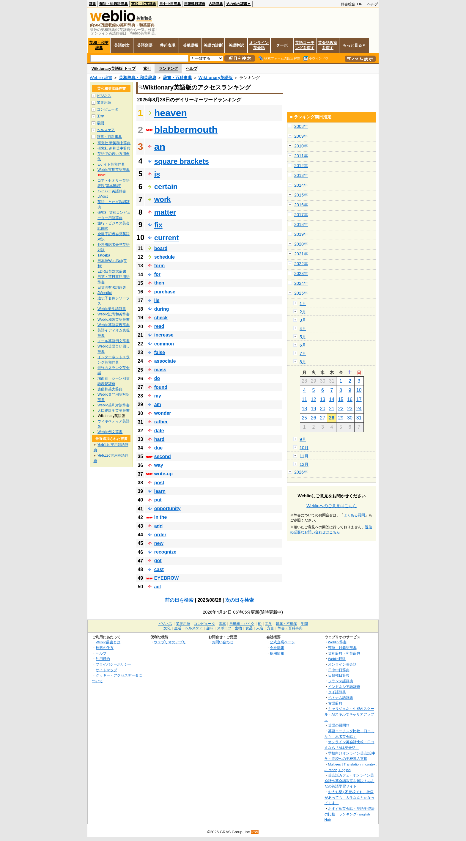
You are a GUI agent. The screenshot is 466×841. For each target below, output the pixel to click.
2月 (303, 311)
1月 (303, 303)
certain (166, 187)
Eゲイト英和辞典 (111, 164)
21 (331, 408)
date (159, 430)
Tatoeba (103, 255)
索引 (147, 68)
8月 (303, 361)
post (159, 482)
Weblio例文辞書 (109, 432)
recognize (165, 551)
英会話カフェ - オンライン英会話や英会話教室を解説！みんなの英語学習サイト (349, 780)
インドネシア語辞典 (344, 686)
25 (304, 417)
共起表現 (167, 45)
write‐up (163, 473)
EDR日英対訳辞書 (111, 271)
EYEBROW (166, 578)
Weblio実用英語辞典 (113, 170)
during (161, 309)
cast (159, 569)
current (166, 238)
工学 (100, 116)
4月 (303, 328)
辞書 (92, 4)
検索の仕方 (105, 648)
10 (359, 390)
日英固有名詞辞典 (111, 287)
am (157, 404)
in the (160, 517)
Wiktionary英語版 (216, 77)
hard (159, 439)
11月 (304, 456)
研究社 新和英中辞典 (113, 148)
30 (349, 417)
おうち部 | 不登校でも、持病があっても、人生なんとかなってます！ (349, 797)
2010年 (301, 146)
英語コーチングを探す (304, 45)
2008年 (301, 126)
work (162, 199)
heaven (170, 113)
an (159, 146)
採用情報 (277, 653)
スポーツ (224, 628)
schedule (164, 257)
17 (359, 399)
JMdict (102, 196)
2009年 (301, 136)
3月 (303, 320)
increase (164, 334)
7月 (303, 353)
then (159, 282)
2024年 (301, 283)
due (158, 447)
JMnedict (104, 293)
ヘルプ (372, 4)
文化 (167, 628)
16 (349, 399)
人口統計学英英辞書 (113, 410)
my (157, 395)
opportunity (167, 508)
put (158, 499)
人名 (259, 628)
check (161, 317)
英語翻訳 (236, 45)
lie (157, 300)
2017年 (301, 214)
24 (359, 408)
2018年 (301, 224)
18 (304, 408)
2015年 (301, 195)
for (157, 274)
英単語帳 (190, 45)
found (160, 387)
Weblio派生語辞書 (111, 309)
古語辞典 (216, 4)
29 (341, 417)
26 (313, 417)
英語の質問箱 (339, 725)
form (159, 265)
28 (331, 417)
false (159, 352)
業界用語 (104, 102)
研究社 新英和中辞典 (113, 143)
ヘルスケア (106, 130)
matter (165, 212)
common (164, 343)
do (157, 378)
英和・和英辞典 (143, 4)
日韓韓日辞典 (194, 4)
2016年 (301, 204)
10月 (304, 447)
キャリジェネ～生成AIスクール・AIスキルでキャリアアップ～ (349, 714)
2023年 (301, 273)
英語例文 (122, 45)
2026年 (301, 472)
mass (160, 369)
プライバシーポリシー (113, 664)
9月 (303, 439)
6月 (303, 345)
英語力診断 (213, 45)
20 (322, 408)
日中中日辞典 (170, 4)
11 (304, 399)
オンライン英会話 (259, 45)
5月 (303, 336)
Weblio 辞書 (101, 77)
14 (331, 399)
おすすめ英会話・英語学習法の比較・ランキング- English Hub (349, 814)
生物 (238, 628)
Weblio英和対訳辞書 (113, 405)
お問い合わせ (222, 642)
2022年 (301, 263)
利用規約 (103, 659)
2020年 (301, 244)
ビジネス (104, 96)
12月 (304, 464)
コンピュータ (107, 109)
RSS (255, 832)
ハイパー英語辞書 (111, 191)
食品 (249, 628)
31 (359, 417)
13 (322, 399)
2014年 (301, 185)
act (157, 586)
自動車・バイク (241, 623)
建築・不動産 (286, 623)
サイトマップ (106, 670)
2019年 (301, 234)
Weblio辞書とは (108, 642)
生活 (177, 628)
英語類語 (144, 45)
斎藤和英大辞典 (109, 389)
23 (349, 408)
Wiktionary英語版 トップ (114, 68)
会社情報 (277, 648)
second (162, 456)
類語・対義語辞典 (113, 4)
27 (322, 417)
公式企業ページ (282, 642)
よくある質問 (354, 515)
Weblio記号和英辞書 (113, 314)
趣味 (209, 628)
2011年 (301, 155)
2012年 (301, 165)
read (159, 326)
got (158, 560)
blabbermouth (186, 129)
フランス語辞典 (340, 681)
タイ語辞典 (337, 692)
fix (158, 225)
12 (313, 399)
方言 (270, 628)
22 (341, 408)
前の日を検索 (179, 600)
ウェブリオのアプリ (170, 642)
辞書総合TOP (352, 4)
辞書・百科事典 (177, 77)
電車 (222, 623)
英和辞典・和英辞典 (137, 77)
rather (161, 421)
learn (160, 491)
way (158, 465)
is (157, 174)
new (158, 543)
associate (165, 361)
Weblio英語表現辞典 (113, 325)
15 (341, 399)
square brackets (181, 161)
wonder (162, 413)
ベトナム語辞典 (340, 697)
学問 (100, 123)
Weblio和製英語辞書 (113, 319)
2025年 (301, 293)
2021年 (301, 253)
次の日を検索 (239, 600)
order (160, 534)
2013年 (301, 175)
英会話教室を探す (327, 45)
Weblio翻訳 (337, 659)
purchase (164, 291)
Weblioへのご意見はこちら (331, 505)
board (160, 248)
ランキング (168, 68)
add (158, 526)
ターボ (282, 45)
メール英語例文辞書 (113, 341)
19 (313, 408)
